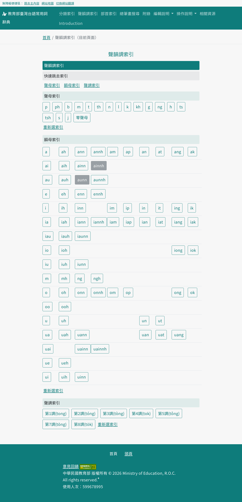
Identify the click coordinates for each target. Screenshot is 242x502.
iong (178, 250)
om (113, 292)
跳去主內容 (31, 3)
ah (63, 151)
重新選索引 (53, 127)
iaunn (82, 236)
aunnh (99, 179)
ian (145, 222)
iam (113, 222)
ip (127, 208)
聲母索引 (52, 85)
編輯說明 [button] (162, 13)
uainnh (100, 349)
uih (64, 377)
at (160, 151)
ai (46, 165)
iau (48, 236)
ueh (64, 363)
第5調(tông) (169, 413)
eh (63, 194)
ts (181, 106)
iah (64, 222)
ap (128, 151)
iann (81, 222)
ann (81, 151)
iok (193, 250)
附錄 (146, 13)
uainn (82, 349)
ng (159, 106)
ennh (98, 194)
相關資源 (208, 13)
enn (81, 194)
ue (47, 363)
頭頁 (129, 453)
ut (160, 320)
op (128, 292)
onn (81, 292)
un (144, 320)
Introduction (71, 23)
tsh (48, 117)
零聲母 (82, 117)
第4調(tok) (141, 413)
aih (64, 165)
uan (145, 334)
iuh (64, 264)
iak (193, 222)
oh (63, 292)
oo (47, 306)
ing (177, 208)
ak (192, 151)
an (144, 151)
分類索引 (67, 13)
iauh (65, 236)
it (159, 208)
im (112, 208)
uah (64, 334)
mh (64, 278)
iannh (98, 222)
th (99, 106)
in (143, 208)
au (47, 179)
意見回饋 (71, 466)
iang (178, 222)
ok (192, 292)
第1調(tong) (56, 413)
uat (161, 334)
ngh (97, 278)
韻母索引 (72, 85)
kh (138, 106)
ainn (81, 165)
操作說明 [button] (185, 13)
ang (177, 151)
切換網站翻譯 (65, 3)
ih (63, 208)
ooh (65, 306)
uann (82, 334)
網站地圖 (48, 3)
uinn (81, 377)
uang (179, 334)
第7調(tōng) (56, 424)
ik (191, 208)
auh (64, 179)
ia (46, 222)
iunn (81, 264)
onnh (98, 292)
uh (63, 320)
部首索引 (109, 13)
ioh (64, 250)
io (47, 250)
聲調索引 (92, 85)
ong (177, 292)
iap (129, 222)
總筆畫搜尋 (130, 13)
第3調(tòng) (113, 413)
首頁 (46, 37)
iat (160, 222)
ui (47, 377)
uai (48, 349)
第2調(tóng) (84, 413)
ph (57, 106)
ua (47, 334)
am (113, 151)
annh (98, 151)
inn (80, 208)
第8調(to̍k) (83, 424)
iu (47, 264)
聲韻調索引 (88, 13)
